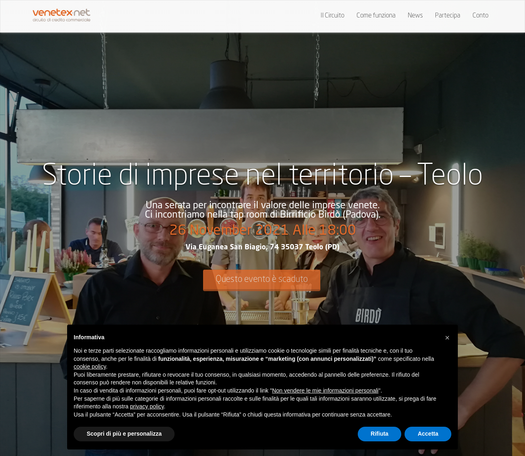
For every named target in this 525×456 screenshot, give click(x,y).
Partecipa (447, 16)
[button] (447, 337)
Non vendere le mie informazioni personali (325, 390)
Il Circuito (332, 16)
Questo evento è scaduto (262, 279)
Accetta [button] (428, 433)
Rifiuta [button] (380, 433)
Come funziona (376, 16)
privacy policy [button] (147, 406)
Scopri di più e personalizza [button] (124, 433)
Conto (480, 16)
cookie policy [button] (90, 366)
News (415, 16)
